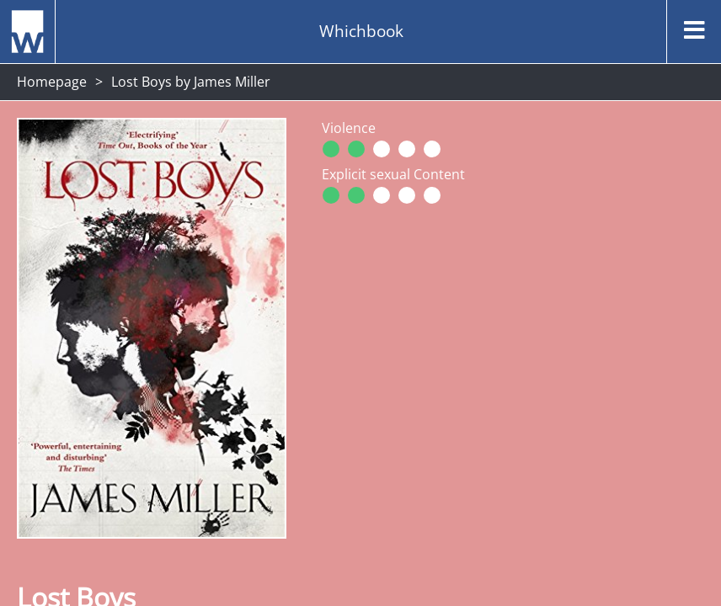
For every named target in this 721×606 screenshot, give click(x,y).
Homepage (52, 81)
